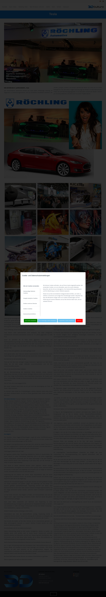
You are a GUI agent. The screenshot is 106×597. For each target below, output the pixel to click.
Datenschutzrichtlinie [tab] (29, 314)
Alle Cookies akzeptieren (30, 320)
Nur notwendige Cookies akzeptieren (47, 320)
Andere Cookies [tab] (27, 309)
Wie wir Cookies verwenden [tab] (31, 286)
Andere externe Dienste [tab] (30, 303)
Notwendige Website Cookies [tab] (29, 292)
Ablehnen (79, 320)
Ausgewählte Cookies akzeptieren (66, 320)
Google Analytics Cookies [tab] (30, 298)
